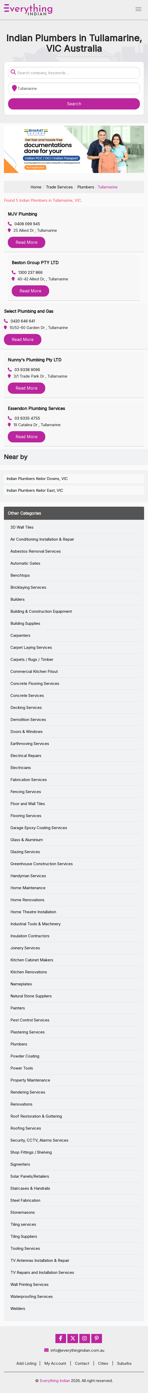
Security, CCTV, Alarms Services (39, 1140)
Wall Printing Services (29, 1284)
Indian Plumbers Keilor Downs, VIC (37, 478)
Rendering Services (27, 1092)
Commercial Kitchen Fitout (34, 671)
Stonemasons (22, 1212)
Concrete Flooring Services (34, 683)
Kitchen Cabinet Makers (31, 959)
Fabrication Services (28, 779)
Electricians (20, 767)
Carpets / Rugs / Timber (31, 659)
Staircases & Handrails (30, 1188)
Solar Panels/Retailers (29, 1176)
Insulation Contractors (29, 935)
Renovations (21, 1104)
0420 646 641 (19, 321)
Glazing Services (25, 851)
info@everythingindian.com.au (74, 1350)
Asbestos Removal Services (35, 551)
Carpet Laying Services (31, 647)
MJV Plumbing (22, 214)
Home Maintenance (28, 887)
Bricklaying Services (28, 587)
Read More (26, 242)
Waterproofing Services (31, 1296)
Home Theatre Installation (33, 911)
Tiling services (23, 1224)
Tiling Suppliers (23, 1236)
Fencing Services (25, 791)
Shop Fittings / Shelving (31, 1152)
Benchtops (20, 575)
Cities (103, 1363)
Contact (82, 1363)
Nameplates (21, 983)
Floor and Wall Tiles (27, 803)
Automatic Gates (25, 563)
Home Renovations (27, 899)
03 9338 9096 (24, 369)
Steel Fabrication (25, 1200)
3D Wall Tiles (22, 527)
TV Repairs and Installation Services (42, 1272)
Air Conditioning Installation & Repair (42, 539)
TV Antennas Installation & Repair (39, 1260)
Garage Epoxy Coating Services (38, 827)
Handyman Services (28, 875)
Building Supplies (25, 623)
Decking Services (26, 707)
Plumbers (85, 186)
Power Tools (21, 1068)
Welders (17, 1308)
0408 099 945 (24, 223)
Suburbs (124, 1363)
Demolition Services (28, 719)
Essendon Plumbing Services (36, 408)
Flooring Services (25, 815)
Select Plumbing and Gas (28, 311)
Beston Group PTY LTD (35, 262)
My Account (55, 1363)
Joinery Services (25, 947)
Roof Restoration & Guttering (36, 1116)
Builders (17, 599)
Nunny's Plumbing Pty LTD (34, 359)
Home (35, 186)
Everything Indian (55, 1380)
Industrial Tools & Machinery (35, 923)
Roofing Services (25, 1128)
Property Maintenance (30, 1080)
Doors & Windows (26, 731)
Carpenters (20, 635)
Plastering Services (27, 1032)
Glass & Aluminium (26, 839)
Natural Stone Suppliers (31, 995)
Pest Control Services (29, 1020)
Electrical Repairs (25, 755)
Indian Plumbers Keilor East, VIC (35, 490)
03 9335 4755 (24, 418)
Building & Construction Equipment (41, 611)
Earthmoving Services (29, 743)
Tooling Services (25, 1248)
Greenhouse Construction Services (41, 863)
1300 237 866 (27, 272)
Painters (17, 1007)
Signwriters (20, 1164)
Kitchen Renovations (28, 971)
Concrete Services (27, 695)
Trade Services (59, 186)
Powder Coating (24, 1056)
